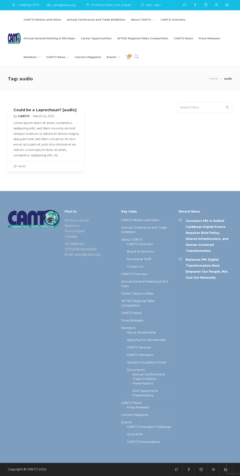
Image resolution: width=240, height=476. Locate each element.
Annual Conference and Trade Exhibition (96, 19)
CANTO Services (139, 347)
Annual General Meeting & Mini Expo (49, 38)
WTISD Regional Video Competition (142, 38)
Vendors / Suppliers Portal (146, 362)
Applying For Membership (146, 340)
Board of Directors (140, 251)
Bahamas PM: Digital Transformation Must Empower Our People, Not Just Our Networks (206, 268)
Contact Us (135, 266)
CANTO (24, 116)
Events (111, 57)
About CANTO (141, 19)
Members (30, 57)
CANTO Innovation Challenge (149, 427)
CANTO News (183, 38)
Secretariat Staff (139, 259)
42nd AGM (135, 434)
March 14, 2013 (43, 116)
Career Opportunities (96, 38)
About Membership (141, 332)
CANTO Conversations (143, 442)
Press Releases (209, 38)
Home (213, 78)
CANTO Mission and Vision (42, 19)
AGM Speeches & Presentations (145, 393)
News (22, 166)
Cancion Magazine (88, 57)
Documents (136, 370)
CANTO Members (140, 355)
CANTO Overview (173, 19)
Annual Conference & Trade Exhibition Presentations (149, 379)
